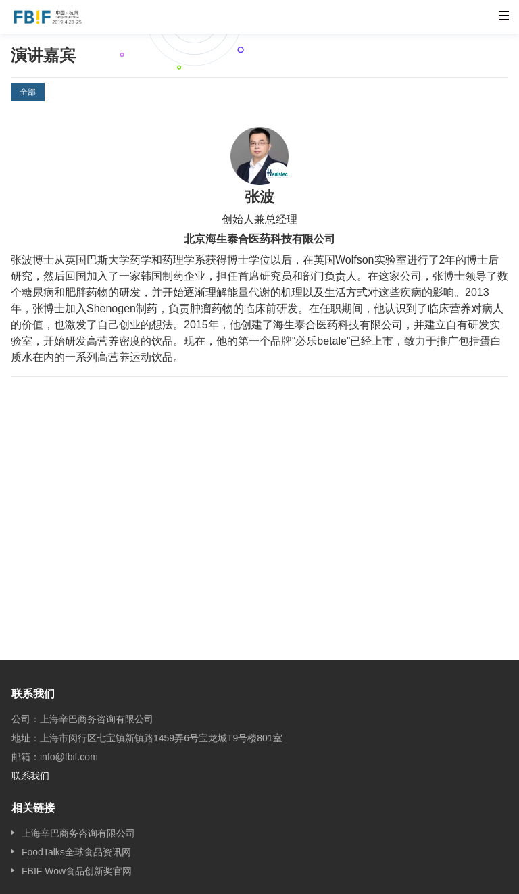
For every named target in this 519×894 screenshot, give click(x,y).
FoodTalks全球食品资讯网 (76, 852)
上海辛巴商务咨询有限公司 (78, 833)
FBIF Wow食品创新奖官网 (77, 871)
